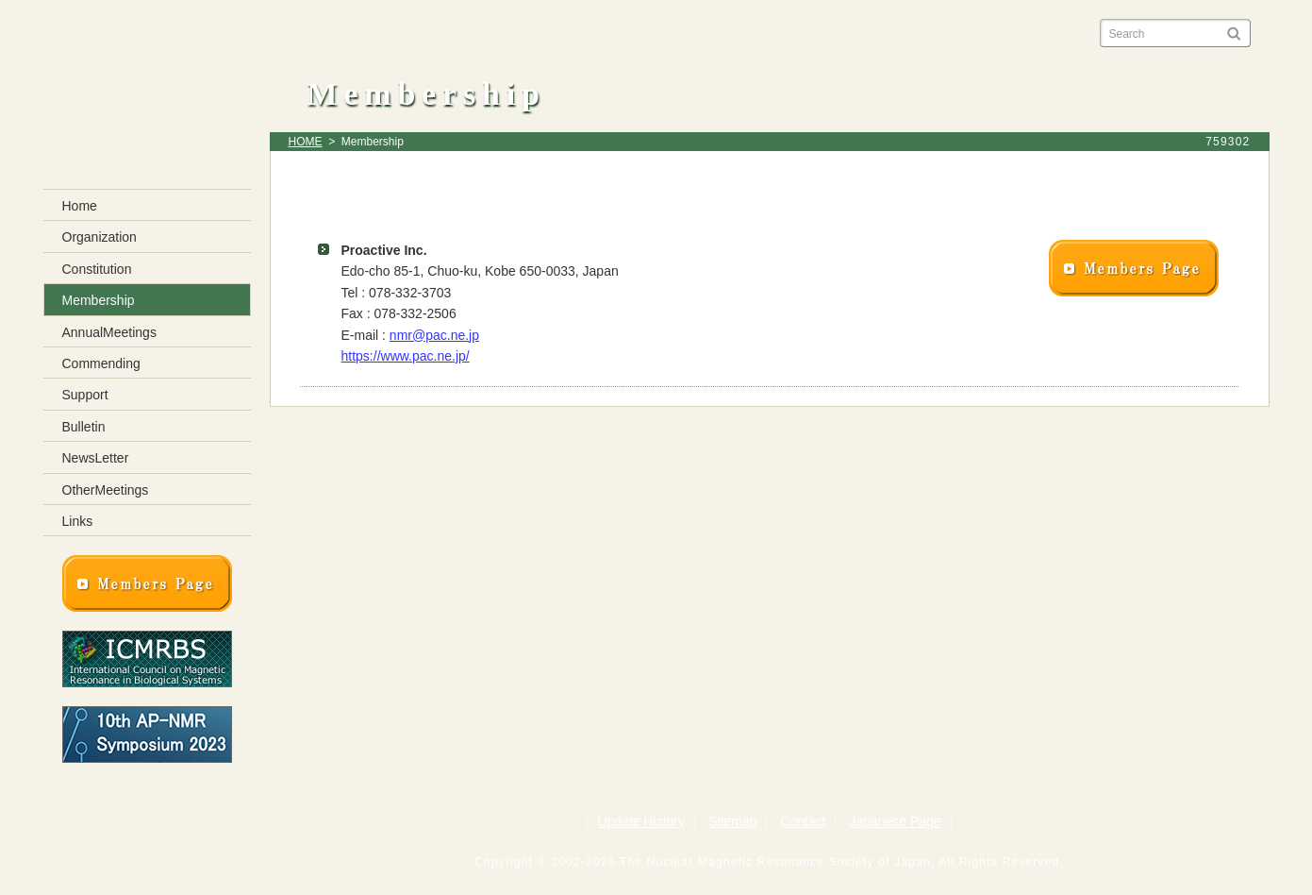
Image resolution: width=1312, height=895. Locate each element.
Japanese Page (894, 821)
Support (85, 394)
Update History (641, 821)
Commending (101, 363)
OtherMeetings (105, 490)
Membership (98, 300)
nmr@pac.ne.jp (434, 335)
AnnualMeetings (109, 332)
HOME (306, 141)
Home (79, 205)
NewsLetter (95, 457)
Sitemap (732, 821)
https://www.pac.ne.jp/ (405, 355)
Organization (99, 237)
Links (77, 521)
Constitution (97, 269)
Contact (802, 821)
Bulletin (84, 426)
